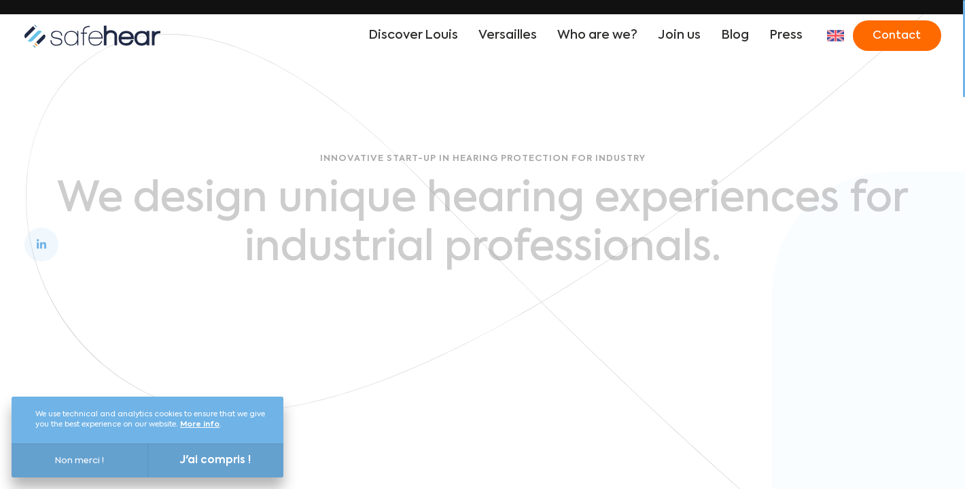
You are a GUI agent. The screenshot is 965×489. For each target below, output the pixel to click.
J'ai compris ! (215, 460)
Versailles (507, 35)
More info (200, 425)
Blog (735, 35)
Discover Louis (413, 35)
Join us (679, 35)
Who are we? (597, 35)
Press (786, 35)
